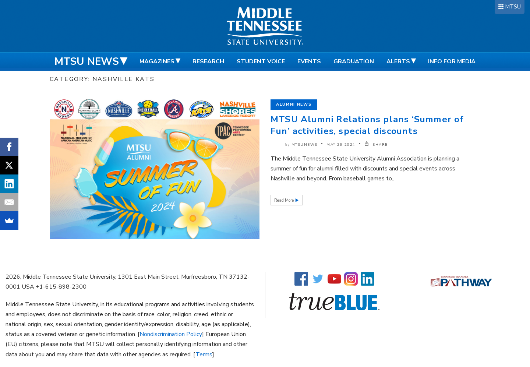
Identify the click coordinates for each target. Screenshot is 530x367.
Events (309, 61)
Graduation (353, 61)
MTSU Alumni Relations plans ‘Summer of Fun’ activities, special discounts (367, 125)
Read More (284, 200)
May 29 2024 (341, 144)
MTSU (513, 6)
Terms (203, 354)
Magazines (156, 61)
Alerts (398, 61)
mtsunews (305, 144)
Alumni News (294, 104)
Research (208, 61)
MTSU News (86, 61)
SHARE (376, 144)
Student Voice (261, 61)
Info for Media (452, 61)
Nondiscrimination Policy (170, 334)
